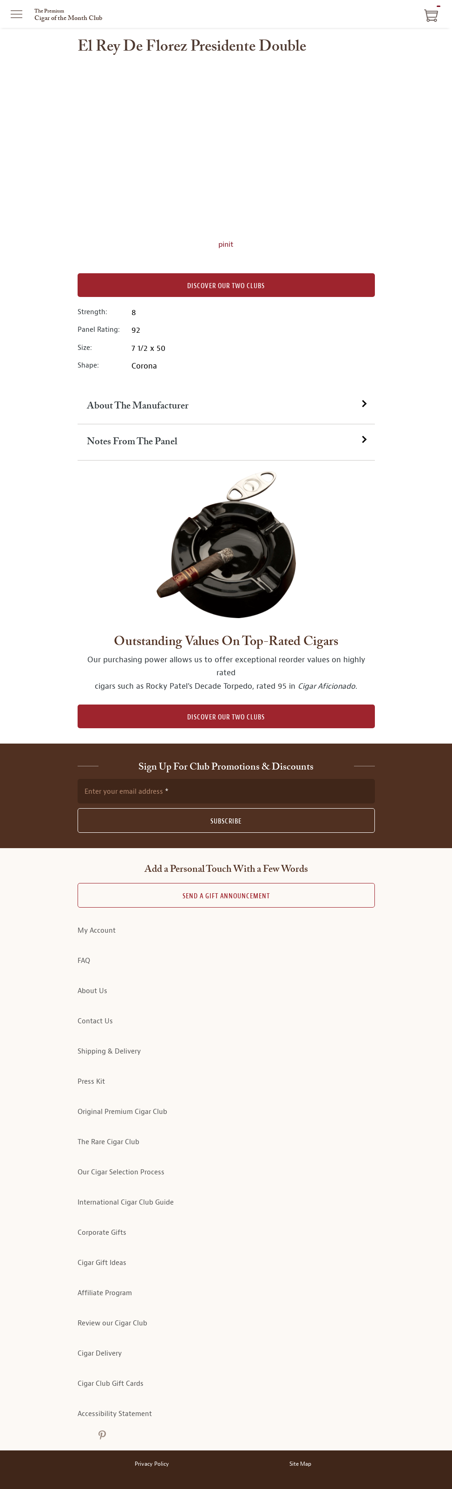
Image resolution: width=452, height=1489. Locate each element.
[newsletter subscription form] (226, 791)
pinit (225, 244)
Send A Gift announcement (226, 896)
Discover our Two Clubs (226, 286)
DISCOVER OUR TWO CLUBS (226, 717)
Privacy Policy (152, 1464)
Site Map (300, 1464)
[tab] (226, 407)
